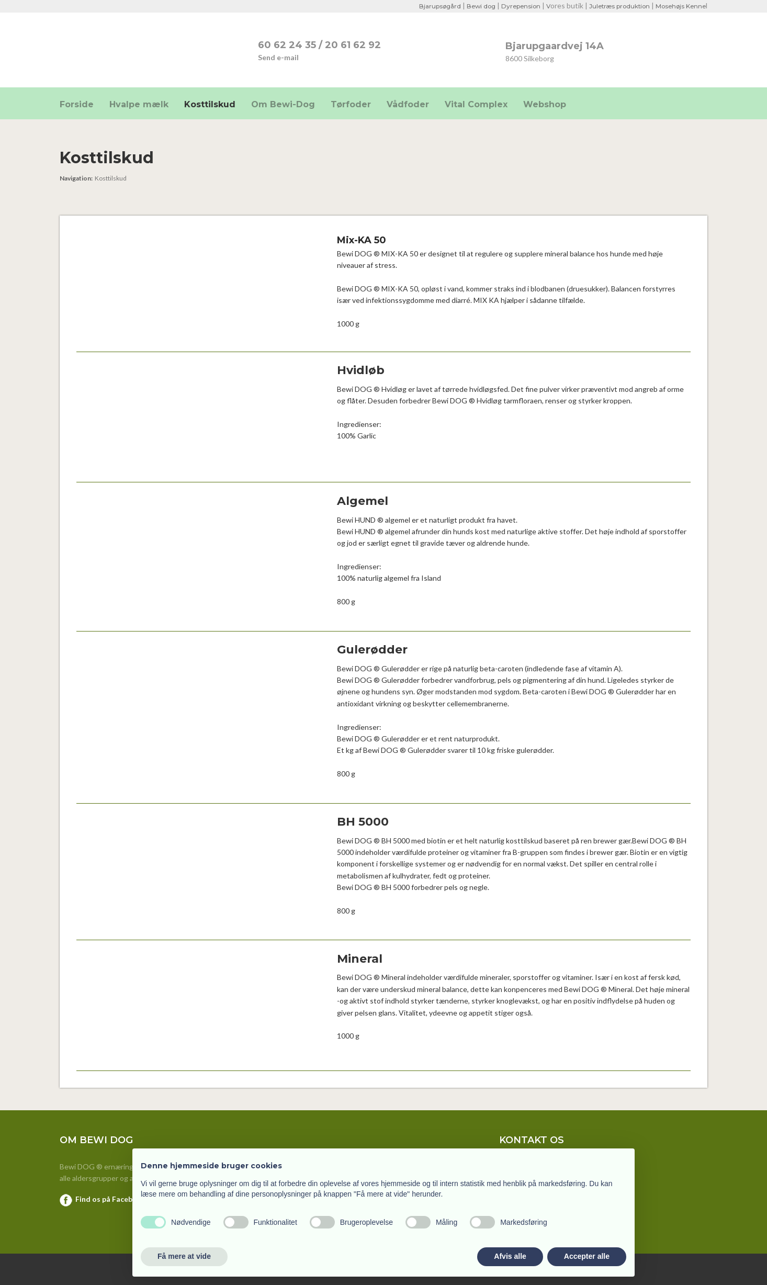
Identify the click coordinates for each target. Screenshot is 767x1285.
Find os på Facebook (110, 1198)
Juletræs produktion (615, 6)
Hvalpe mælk (138, 104)
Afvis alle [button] (510, 1256)
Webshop (544, 104)
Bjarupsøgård (429, 6)
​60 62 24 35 (287, 45)
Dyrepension (513, 6)
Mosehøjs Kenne (679, 6)
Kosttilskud (209, 104)
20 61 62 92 (353, 45)
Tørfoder (351, 104)
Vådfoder (408, 104)
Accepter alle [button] (587, 1256)
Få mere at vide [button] (184, 1256)
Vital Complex (476, 104)
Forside (77, 104)
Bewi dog (471, 6)
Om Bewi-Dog (283, 104)
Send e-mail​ (278, 57)
